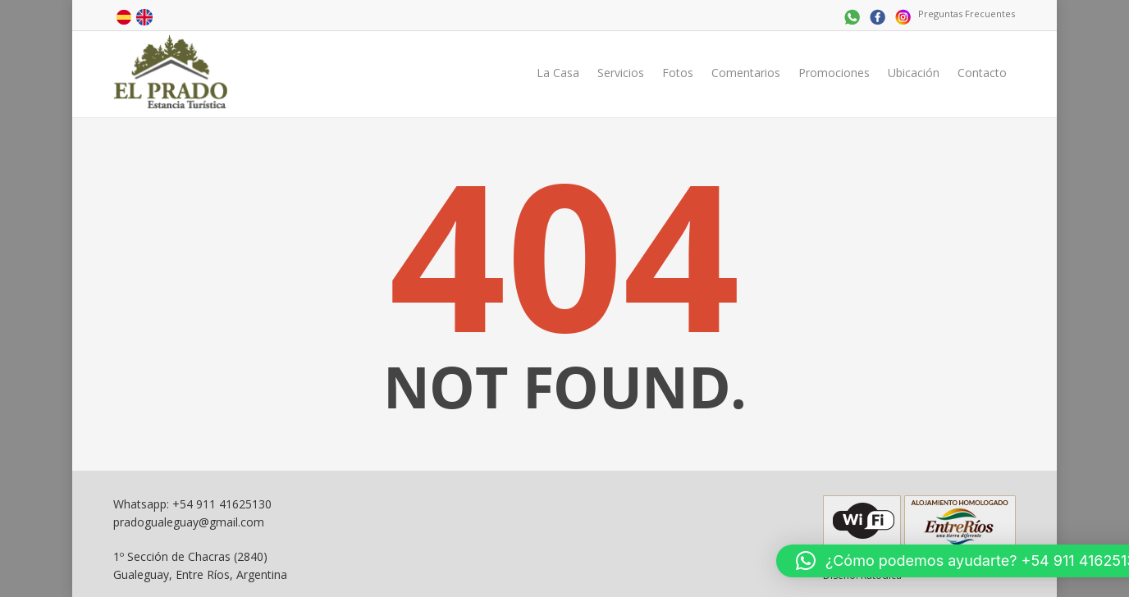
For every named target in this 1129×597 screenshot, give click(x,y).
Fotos (677, 72)
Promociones (834, 72)
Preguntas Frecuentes (966, 13)
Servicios (620, 72)
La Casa (558, 72)
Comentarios (745, 72)
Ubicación (913, 72)
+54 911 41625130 (222, 504)
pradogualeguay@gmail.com (188, 522)
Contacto (982, 72)
